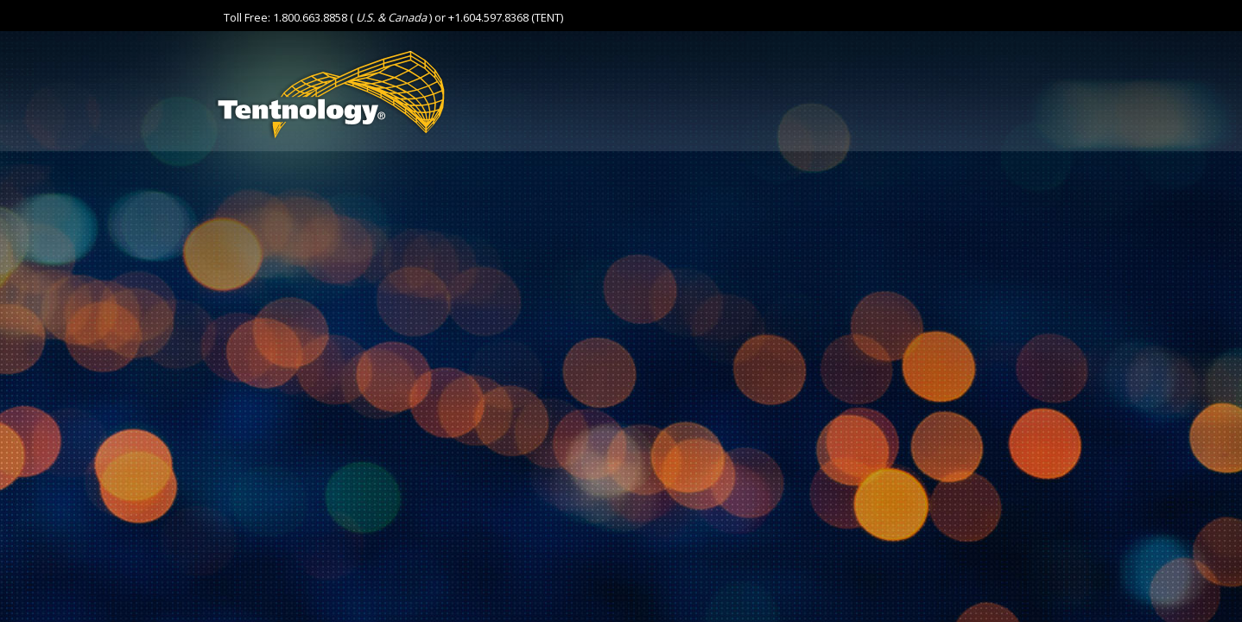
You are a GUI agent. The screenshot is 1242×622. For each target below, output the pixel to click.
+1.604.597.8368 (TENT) (505, 17)
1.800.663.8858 (310, 17)
